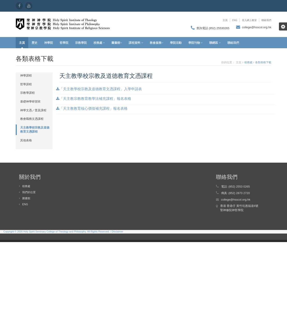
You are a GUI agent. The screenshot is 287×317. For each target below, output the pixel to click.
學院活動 (176, 43)
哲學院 (64, 43)
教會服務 (156, 43)
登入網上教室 (249, 20)
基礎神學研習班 (30, 101)
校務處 (99, 43)
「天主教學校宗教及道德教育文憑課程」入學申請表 (99, 88)
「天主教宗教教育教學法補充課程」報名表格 (93, 98)
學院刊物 (195, 43)
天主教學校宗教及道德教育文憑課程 (34, 129)
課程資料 (136, 43)
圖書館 (116, 43)
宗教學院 (81, 43)
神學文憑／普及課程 (33, 110)
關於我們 (30, 176)
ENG (234, 20)
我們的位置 (27, 192)
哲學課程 (26, 84)
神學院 (48, 43)
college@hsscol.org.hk (256, 27)
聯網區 (214, 43)
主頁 (225, 20)
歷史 (34, 43)
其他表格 (26, 140)
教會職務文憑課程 (31, 118)
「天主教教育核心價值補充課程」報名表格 (92, 108)
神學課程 (26, 75)
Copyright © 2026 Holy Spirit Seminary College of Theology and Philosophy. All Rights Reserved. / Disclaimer (63, 231)
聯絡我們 (266, 20)
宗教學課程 (27, 92)
